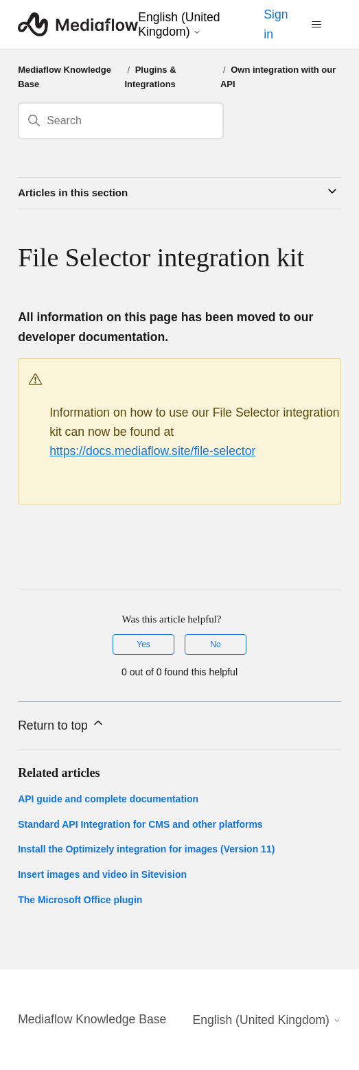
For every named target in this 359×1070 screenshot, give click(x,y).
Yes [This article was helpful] (143, 644)
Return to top (61, 724)
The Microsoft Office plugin (80, 899)
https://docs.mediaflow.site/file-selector (152, 451)
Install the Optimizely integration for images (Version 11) (146, 849)
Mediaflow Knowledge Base (92, 1019)
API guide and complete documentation (108, 798)
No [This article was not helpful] (215, 644)
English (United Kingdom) (179, 24)
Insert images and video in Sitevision (102, 874)
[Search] (120, 121)
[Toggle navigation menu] (316, 25)
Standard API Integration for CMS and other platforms (140, 824)
